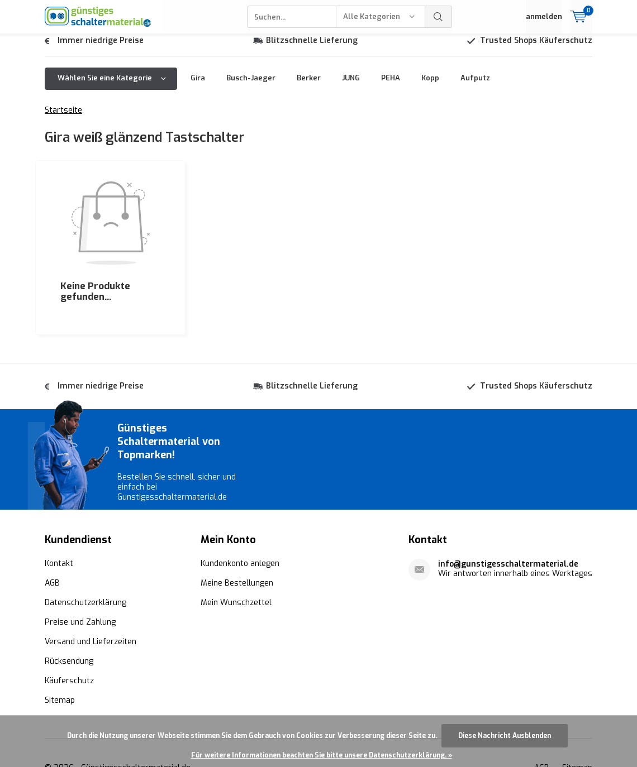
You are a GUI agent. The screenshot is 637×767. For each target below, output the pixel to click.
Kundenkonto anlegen (240, 515)
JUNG (351, 86)
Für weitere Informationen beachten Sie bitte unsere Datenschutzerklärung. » (321, 755)
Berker (309, 86)
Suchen (438, 17)
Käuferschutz (69, 632)
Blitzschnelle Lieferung (312, 49)
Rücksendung (69, 612)
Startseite (63, 118)
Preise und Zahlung (80, 573)
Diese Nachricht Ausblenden (504, 735)
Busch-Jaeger (250, 86)
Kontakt (59, 515)
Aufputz (475, 86)
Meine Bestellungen (237, 534)
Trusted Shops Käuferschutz (536, 49)
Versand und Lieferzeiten (90, 593)
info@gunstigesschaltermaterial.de (508, 515)
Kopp (430, 86)
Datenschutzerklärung (85, 554)
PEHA (390, 86)
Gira (198, 86)
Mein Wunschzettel (236, 554)
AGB (52, 534)
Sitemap (60, 651)
